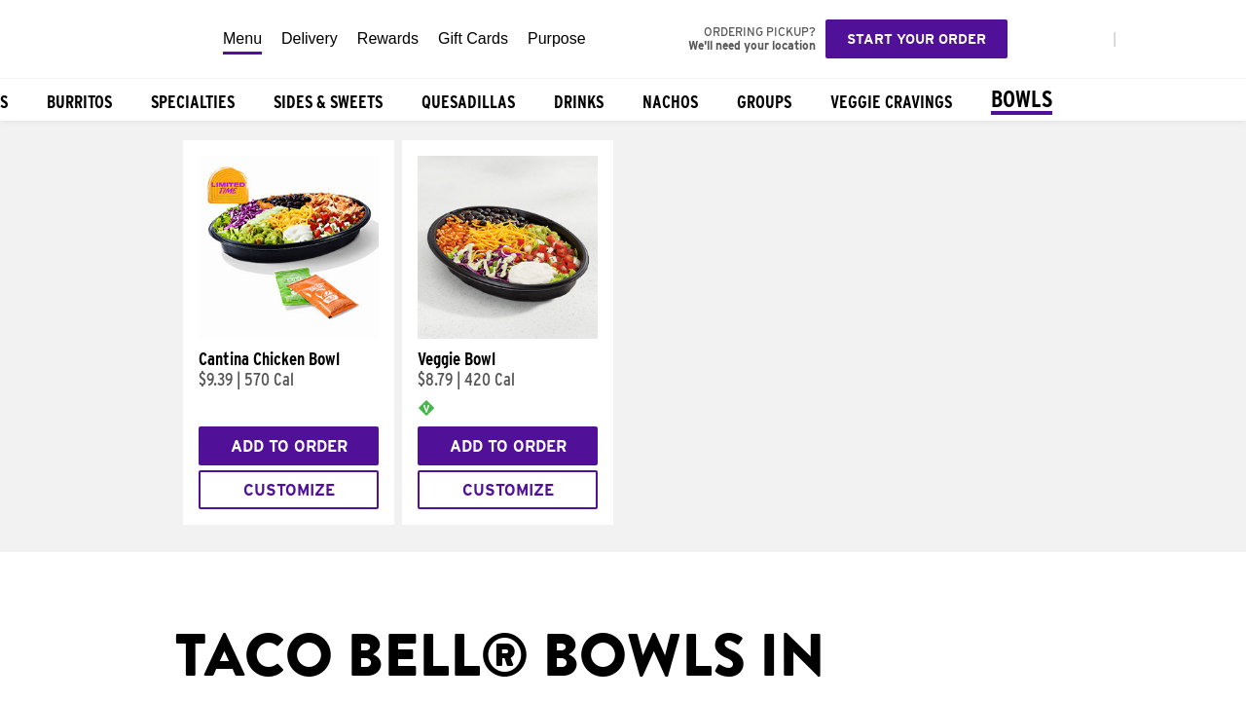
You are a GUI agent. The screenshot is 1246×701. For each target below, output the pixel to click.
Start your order (916, 39)
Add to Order (289, 446)
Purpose (557, 38)
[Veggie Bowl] (508, 334)
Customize (289, 490)
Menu (242, 38)
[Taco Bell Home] (106, 39)
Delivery (309, 38)
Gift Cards (473, 38)
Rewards (388, 38)
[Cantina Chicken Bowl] (289, 334)
